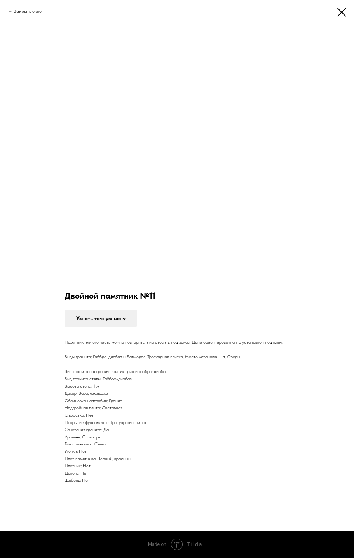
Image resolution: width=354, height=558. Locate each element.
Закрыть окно (28, 11)
